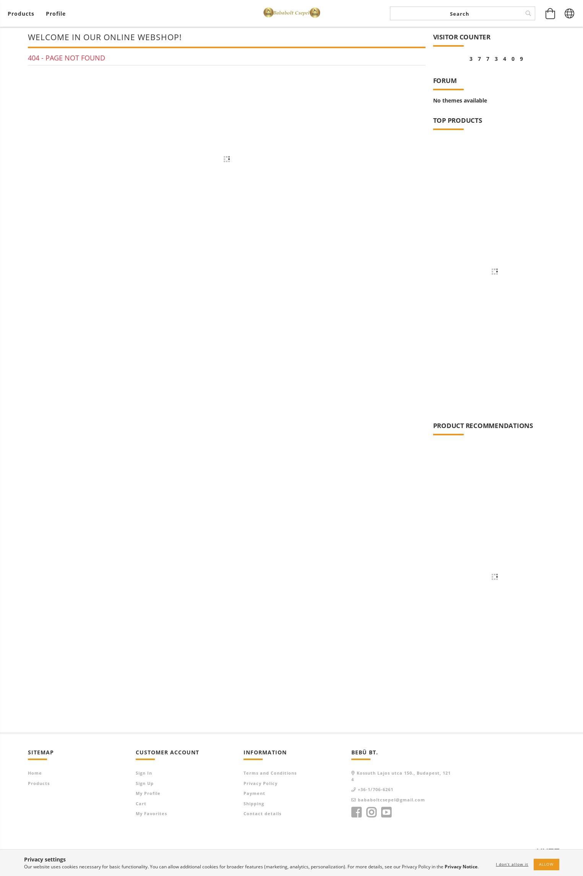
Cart (141, 803)
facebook (356, 812)
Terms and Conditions (270, 773)
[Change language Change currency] (569, 13)
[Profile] (55, 13)
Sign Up (145, 783)
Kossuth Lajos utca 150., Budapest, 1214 (401, 776)
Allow (546, 864)
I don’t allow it (512, 864)
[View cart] (23, 13)
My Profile (148, 793)
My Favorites (151, 813)
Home (35, 773)
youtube (386, 812)
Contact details (262, 813)
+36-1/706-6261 (375, 789)
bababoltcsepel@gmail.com (391, 800)
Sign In (144, 773)
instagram (371, 812)
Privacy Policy (261, 783)
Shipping (254, 803)
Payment (254, 793)
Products (39, 783)
